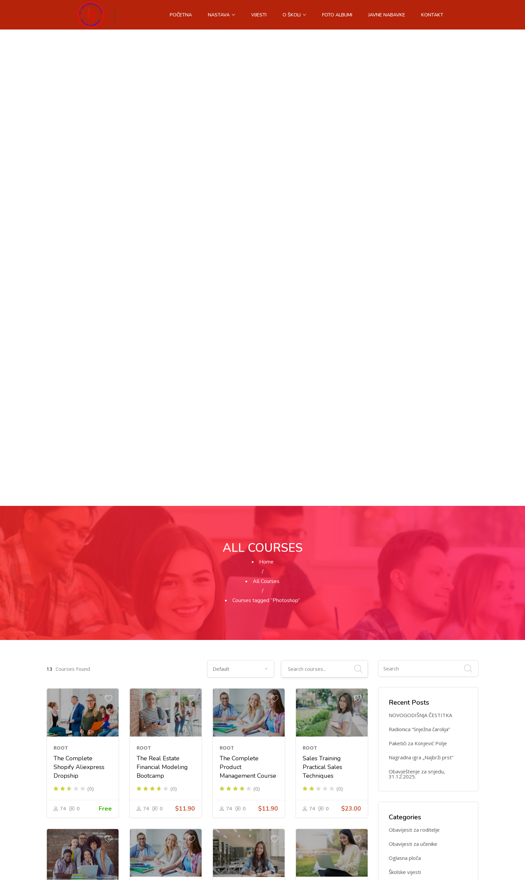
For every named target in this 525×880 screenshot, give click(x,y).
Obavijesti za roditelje (414, 353)
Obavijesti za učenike (413, 367)
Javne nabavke (386, 15)
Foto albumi (337, 15)
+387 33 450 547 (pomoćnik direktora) (213, 777)
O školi (294, 15)
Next (220, 653)
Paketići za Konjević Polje (418, 267)
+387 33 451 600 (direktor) (201, 750)
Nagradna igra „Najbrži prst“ (421, 281)
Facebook (183, 804)
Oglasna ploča (405, 381)
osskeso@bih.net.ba (193, 790)
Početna (181, 15)
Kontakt (432, 15)
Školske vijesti (405, 395)
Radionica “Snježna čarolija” (419, 252)
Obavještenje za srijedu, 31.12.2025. (417, 298)
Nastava (221, 15)
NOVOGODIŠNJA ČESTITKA (420, 238)
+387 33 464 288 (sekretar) (201, 764)
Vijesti (259, 15)
